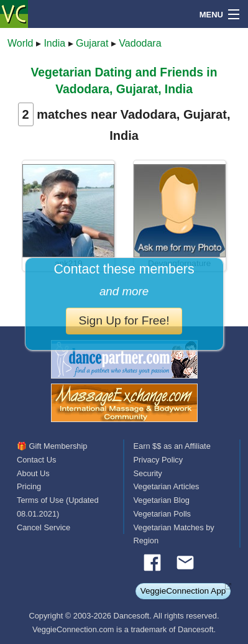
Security (148, 473)
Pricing (29, 486)
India (54, 43)
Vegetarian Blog (162, 500)
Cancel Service (43, 527)
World (20, 43)
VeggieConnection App (183, 591)
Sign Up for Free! (123, 320)
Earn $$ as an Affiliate (172, 446)
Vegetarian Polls (162, 513)
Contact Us (36, 459)
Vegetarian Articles (167, 486)
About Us (33, 473)
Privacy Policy (158, 459)
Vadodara (140, 43)
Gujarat (92, 43)
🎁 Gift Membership (52, 446)
